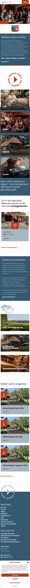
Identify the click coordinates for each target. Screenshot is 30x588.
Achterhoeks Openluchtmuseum (10, 542)
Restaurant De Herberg (8, 533)
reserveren (5, 61)
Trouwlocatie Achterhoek (8, 524)
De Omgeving (4, 519)
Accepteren (15, 575)
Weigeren (15, 579)
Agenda (3, 511)
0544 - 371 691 (6, 2)
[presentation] (2, 22)
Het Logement (5, 537)
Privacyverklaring (15, 585)
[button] (28, 562)
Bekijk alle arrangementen (10, 247)
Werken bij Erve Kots (7, 522)
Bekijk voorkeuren (15, 582)
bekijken (7, 238)
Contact (3, 526)
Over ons (3, 509)
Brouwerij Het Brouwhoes (8, 539)
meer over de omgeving (9, 296)
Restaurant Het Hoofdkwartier (10, 535)
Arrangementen (5, 515)
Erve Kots (3, 507)
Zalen (2, 517)
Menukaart (4, 513)
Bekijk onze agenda (7, 476)
